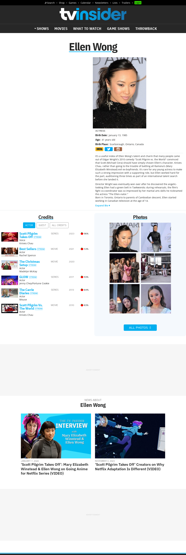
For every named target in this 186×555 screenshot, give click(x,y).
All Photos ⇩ (140, 257)
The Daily (15, 513)
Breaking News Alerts (21, 516)
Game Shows (118, 28)
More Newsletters (18, 523)
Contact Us (148, 498)
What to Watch (87, 28)
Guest (42, 154)
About (99, 498)
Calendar (86, 2)
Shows (43, 28)
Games (72, 2)
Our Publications (112, 512)
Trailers (126, 2)
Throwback (146, 28)
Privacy (100, 502)
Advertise (111, 498)
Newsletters (101, 2)
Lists (115, 2)
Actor (29, 154)
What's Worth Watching (41, 513)
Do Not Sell (136, 502)
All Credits (59, 154)
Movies (60, 28)
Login (138, 2)
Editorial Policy (129, 498)
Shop (62, 2)
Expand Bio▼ (103, 134)
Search (51, 2)
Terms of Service (116, 502)
